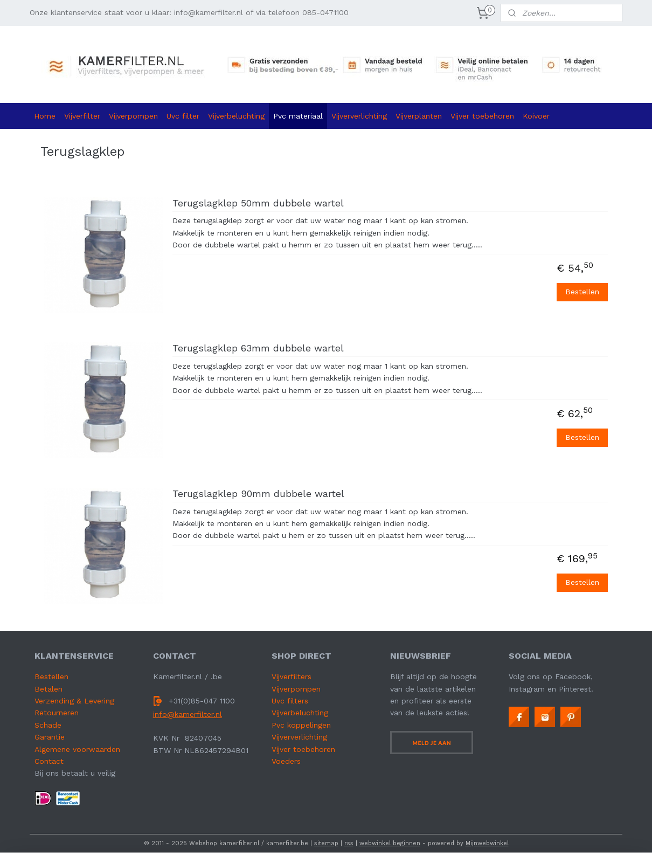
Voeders (286, 761)
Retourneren (56, 712)
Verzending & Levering (74, 700)
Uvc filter (183, 116)
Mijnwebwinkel (487, 843)
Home (45, 116)
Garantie (49, 737)
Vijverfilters (291, 676)
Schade (47, 725)
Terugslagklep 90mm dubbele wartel (258, 493)
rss (348, 843)
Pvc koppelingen (301, 725)
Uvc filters (290, 700)
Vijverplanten (419, 116)
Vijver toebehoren (482, 116)
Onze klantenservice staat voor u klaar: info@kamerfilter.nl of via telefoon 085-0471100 (189, 12)
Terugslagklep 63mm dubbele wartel (258, 348)
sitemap (326, 843)
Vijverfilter (82, 116)
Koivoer (536, 116)
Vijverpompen (133, 116)
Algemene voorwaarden (77, 749)
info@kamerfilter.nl (187, 714)
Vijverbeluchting (236, 116)
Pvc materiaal (298, 116)
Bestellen (582, 291)
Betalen (48, 689)
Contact (49, 761)
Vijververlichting (359, 116)
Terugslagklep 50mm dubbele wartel (258, 203)
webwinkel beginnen (389, 843)
